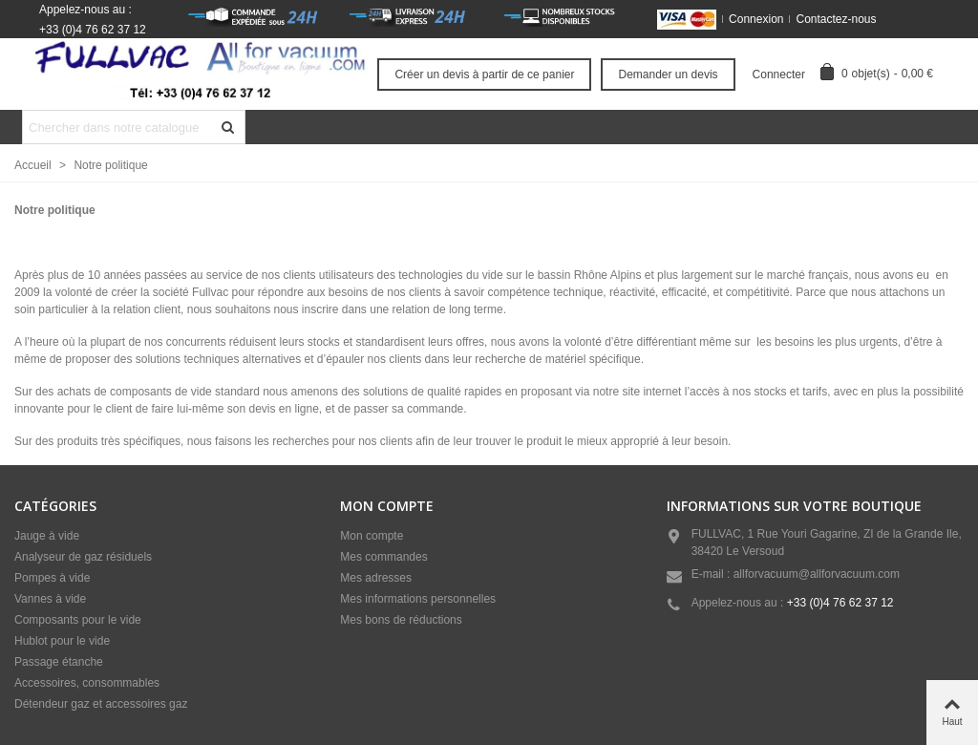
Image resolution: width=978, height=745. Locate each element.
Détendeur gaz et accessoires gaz (100, 704)
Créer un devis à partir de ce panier (484, 74)
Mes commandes (383, 557)
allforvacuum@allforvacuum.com (817, 574)
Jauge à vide (46, 536)
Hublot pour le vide (62, 641)
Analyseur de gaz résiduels (83, 557)
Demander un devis (667, 74)
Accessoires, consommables (86, 683)
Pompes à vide (52, 578)
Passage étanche (58, 662)
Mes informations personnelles (418, 599)
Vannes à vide (50, 599)
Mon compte (371, 536)
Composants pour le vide (77, 620)
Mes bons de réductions (400, 620)
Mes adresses (376, 578)
